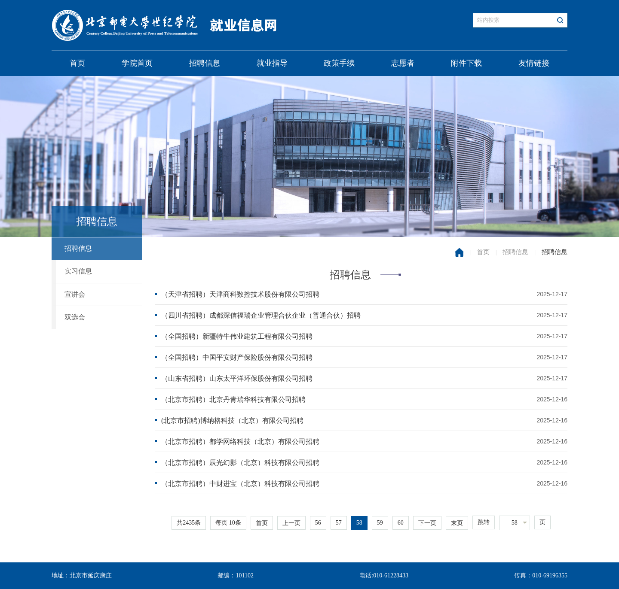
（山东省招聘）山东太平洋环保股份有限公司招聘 (237, 378)
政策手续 (339, 63)
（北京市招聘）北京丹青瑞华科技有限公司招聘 (233, 399)
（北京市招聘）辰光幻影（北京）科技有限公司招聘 (240, 462)
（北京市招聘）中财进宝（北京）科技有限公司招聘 (240, 483)
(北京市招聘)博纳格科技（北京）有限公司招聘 (232, 420)
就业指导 (272, 63)
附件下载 (466, 63)
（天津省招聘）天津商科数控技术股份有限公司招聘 (240, 294)
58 (359, 522)
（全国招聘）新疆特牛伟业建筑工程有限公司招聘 (237, 336)
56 (318, 522)
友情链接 (533, 63)
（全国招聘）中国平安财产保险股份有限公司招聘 (237, 357)
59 (380, 522)
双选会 (74, 317)
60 (401, 522)
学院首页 (137, 63)
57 (339, 522)
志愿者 (402, 63)
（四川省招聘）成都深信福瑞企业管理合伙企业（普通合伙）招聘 (261, 315)
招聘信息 (204, 63)
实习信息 (78, 271)
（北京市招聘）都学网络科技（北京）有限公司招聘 (240, 441)
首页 (77, 63)
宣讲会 (74, 294)
